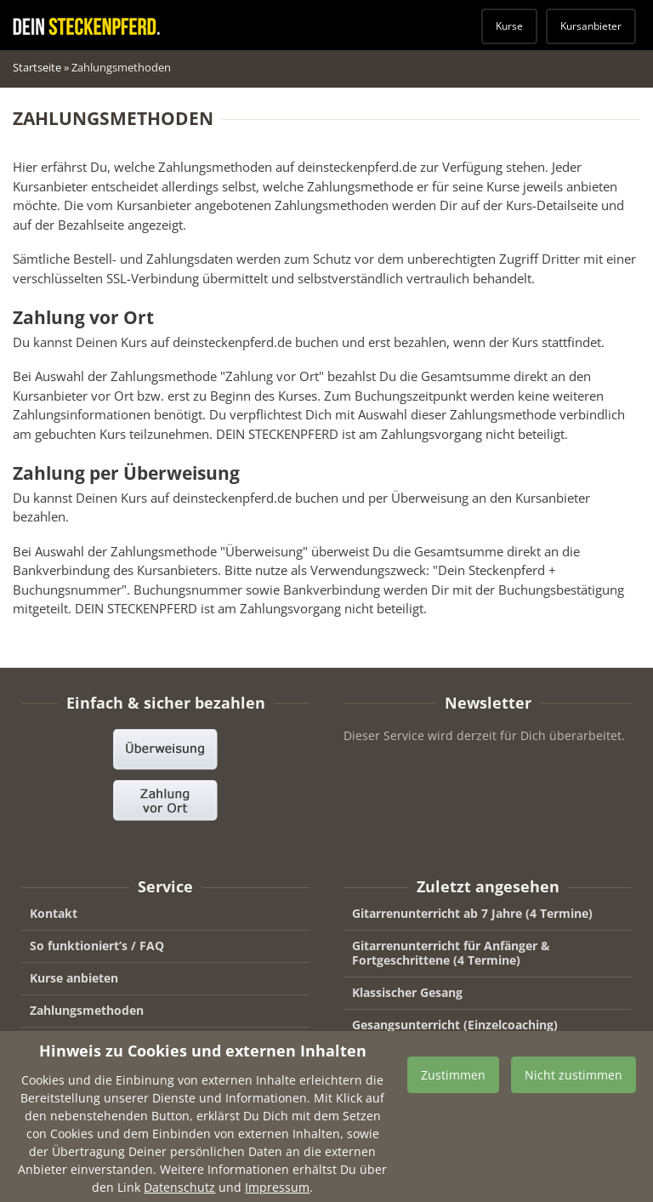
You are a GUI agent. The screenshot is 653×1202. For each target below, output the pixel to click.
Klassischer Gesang (407, 992)
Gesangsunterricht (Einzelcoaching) (455, 1025)
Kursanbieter (591, 26)
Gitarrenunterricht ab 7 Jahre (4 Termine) (472, 913)
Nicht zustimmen (573, 1087)
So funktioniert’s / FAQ (97, 945)
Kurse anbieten (74, 978)
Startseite (37, 67)
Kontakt (53, 913)
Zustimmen (453, 1087)
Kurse (509, 26)
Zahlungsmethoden (87, 1010)
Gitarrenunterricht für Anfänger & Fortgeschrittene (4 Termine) (451, 952)
